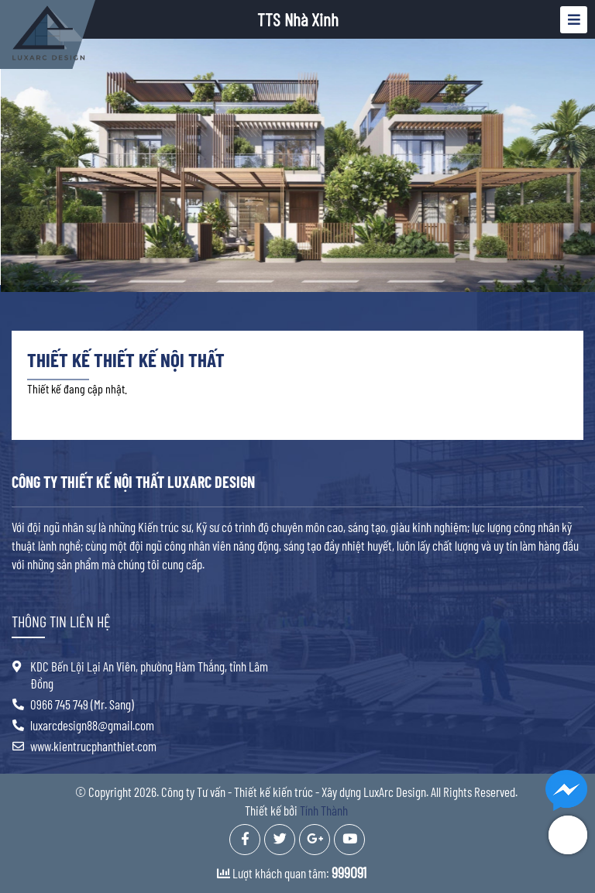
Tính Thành (324, 810)
